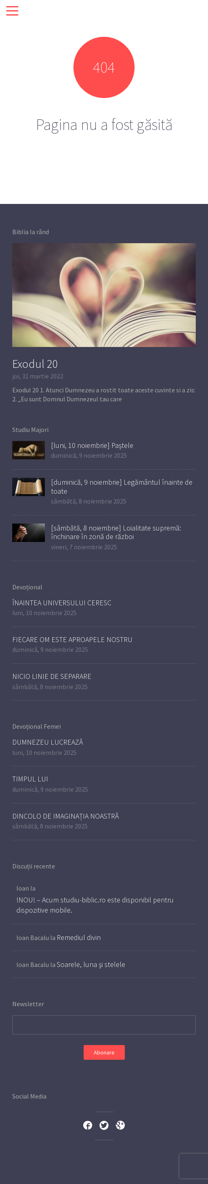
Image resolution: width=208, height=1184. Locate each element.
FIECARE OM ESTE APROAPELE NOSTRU (72, 639)
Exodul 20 (35, 363)
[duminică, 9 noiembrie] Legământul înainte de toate (122, 486)
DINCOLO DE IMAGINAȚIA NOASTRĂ (65, 816)
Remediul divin (79, 937)
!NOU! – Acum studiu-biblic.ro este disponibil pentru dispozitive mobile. (95, 905)
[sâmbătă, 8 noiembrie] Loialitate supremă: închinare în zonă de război (116, 532)
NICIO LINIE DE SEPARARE (51, 676)
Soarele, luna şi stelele (91, 964)
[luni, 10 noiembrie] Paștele (92, 445)
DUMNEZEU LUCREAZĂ (47, 742)
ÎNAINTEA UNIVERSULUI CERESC (61, 602)
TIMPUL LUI (30, 778)
